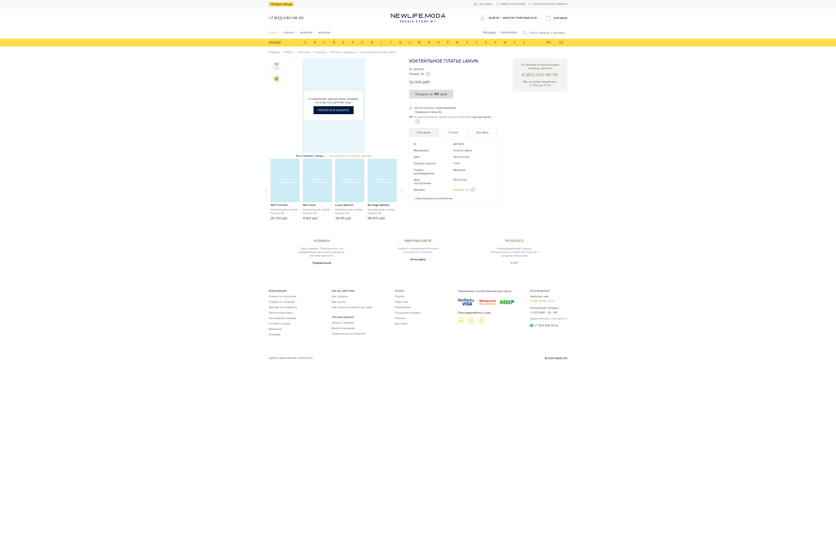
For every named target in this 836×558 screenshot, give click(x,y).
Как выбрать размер (282, 318)
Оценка (400, 318)
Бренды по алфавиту (283, 307)
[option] (285, 189)
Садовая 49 (461, 190)
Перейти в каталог (333, 110)
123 (561, 42)
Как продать (340, 296)
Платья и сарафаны (343, 52)
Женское (304, 52)
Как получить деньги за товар (352, 307)
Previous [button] (266, 191)
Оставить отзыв (279, 323)
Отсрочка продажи (408, 312)
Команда (274, 334)
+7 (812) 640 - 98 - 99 (543, 312)
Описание (424, 132)
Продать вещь (281, 4)
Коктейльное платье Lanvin (378, 52)
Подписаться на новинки (349, 333)
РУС (549, 42)
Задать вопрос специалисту (548, 318)
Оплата (453, 132)
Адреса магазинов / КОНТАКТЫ (290, 358)
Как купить (339, 302)
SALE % (273, 32)
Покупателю (508, 32)
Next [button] (401, 191)
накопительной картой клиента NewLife (443, 117)
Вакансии (275, 329)
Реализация (403, 307)
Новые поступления (282, 296)
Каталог (289, 52)
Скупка (399, 296)
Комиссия (401, 302)
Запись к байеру (343, 322)
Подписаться (321, 263)
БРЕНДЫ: (275, 42)
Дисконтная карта (281, 312)
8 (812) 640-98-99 (540, 75)
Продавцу (489, 32)
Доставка (482, 132)
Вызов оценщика (343, 328)
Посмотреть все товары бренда (350, 156)
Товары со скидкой (281, 302)
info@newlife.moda (542, 301)
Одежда (320, 52)
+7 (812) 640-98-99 (286, 18)
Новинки (288, 32)
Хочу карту (418, 259)
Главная (274, 52)
